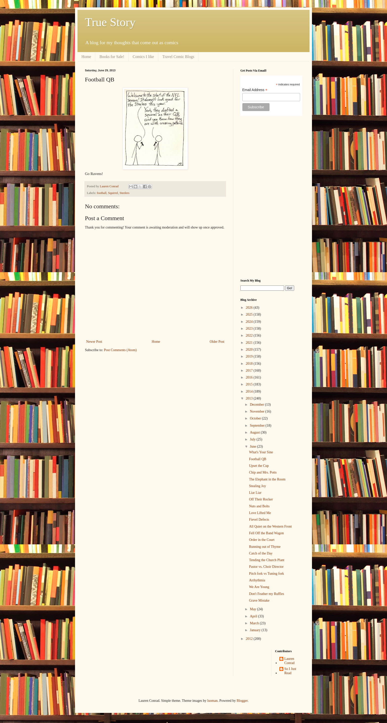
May (253, 609)
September (257, 425)
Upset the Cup (259, 466)
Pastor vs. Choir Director (266, 567)
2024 (250, 321)
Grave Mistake (259, 600)
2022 (250, 335)
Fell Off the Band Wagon (266, 533)
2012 (250, 639)
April (254, 616)
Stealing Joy (257, 486)
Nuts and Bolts (259, 506)
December (257, 404)
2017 (250, 370)
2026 (250, 307)
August (255, 432)
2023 (250, 328)
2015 (250, 384)
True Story (110, 22)
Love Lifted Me (260, 513)
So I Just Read (290, 671)
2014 (250, 391)
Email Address (255, 90)
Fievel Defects (259, 519)
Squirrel (113, 193)
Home (86, 57)
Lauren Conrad (289, 661)
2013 (250, 398)
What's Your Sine (261, 452)
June (253, 446)
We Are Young (259, 587)
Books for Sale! (111, 57)
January (255, 630)
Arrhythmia (257, 580)
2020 (250, 349)
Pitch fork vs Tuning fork (266, 573)
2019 (250, 356)
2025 (250, 314)
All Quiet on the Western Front (270, 526)
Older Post (217, 341)
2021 (250, 342)
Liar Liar (255, 493)
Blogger (242, 701)
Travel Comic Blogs (178, 57)
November (257, 411)
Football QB (257, 459)
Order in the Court (261, 540)
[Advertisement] (271, 197)
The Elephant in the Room (267, 479)
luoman (212, 701)
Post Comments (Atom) (120, 350)
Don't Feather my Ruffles (266, 594)
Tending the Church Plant (266, 560)
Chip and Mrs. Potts (263, 472)
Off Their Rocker (261, 499)
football (101, 193)
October (256, 418)
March (255, 623)
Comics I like (143, 57)
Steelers (125, 193)
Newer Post (94, 341)
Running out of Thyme (265, 547)
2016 (250, 377)
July (253, 439)
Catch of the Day (260, 553)
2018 (250, 363)
